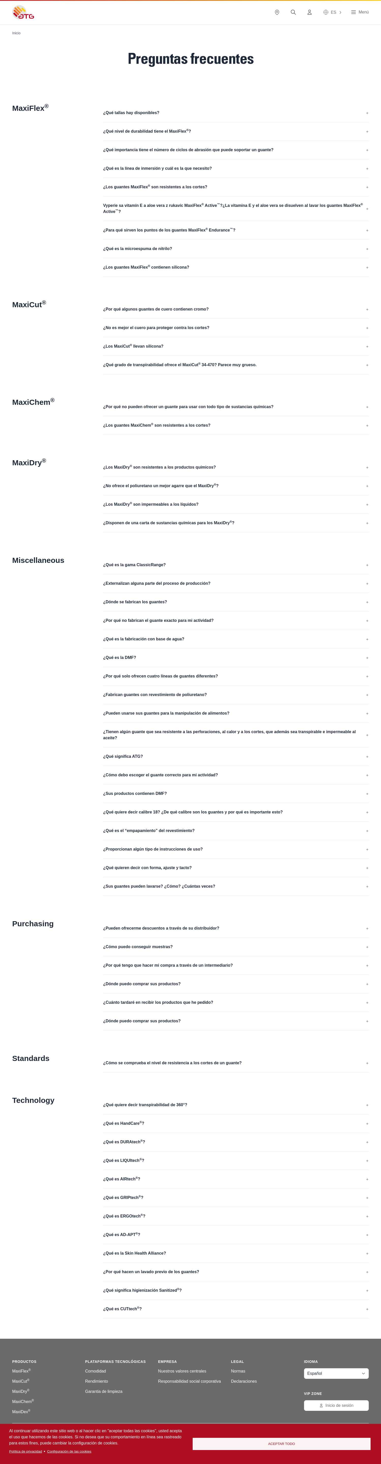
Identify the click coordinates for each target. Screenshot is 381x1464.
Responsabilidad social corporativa (189, 1381)
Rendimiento (96, 1381)
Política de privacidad (25, 1451)
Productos (24, 1362)
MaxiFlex (21, 1371)
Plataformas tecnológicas (115, 1362)
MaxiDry (20, 1391)
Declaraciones (244, 1381)
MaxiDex (21, 1412)
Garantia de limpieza (104, 1391)
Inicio (16, 33)
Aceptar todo (281, 1444)
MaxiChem (23, 1401)
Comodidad (95, 1371)
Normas (238, 1371)
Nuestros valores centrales (182, 1371)
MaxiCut (20, 1381)
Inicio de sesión (336, 1405)
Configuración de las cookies (69, 1451)
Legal (237, 1362)
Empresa (167, 1362)
